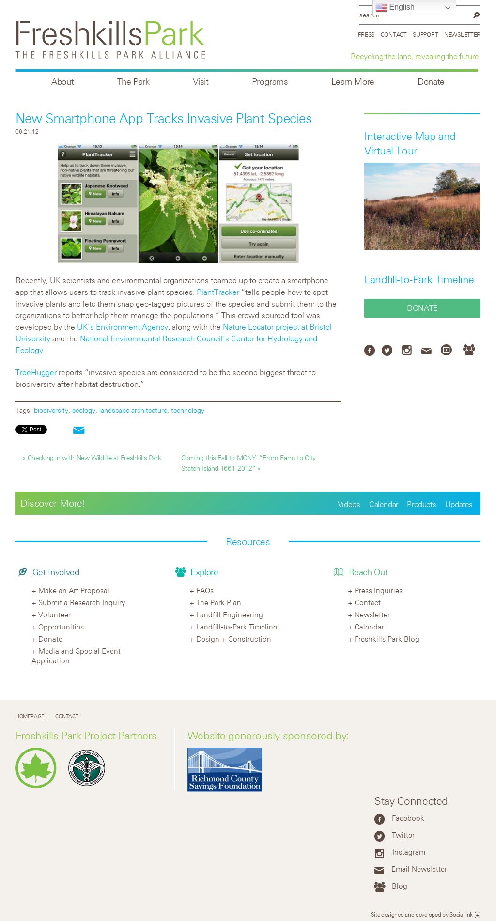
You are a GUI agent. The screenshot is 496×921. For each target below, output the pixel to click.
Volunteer (54, 614)
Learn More (352, 82)
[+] (477, 914)
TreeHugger (36, 372)
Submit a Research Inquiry (81, 602)
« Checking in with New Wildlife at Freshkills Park (91, 457)
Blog (399, 885)
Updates (459, 504)
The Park (133, 82)
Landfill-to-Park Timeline (419, 279)
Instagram (408, 851)
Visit (201, 82)
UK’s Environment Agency (122, 327)
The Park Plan (218, 602)
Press (366, 34)
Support (425, 34)
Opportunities (61, 626)
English (395, 8)
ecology (83, 410)
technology (187, 410)
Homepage (30, 716)
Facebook (408, 818)
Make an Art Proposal (73, 590)
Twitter (403, 834)
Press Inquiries (379, 590)
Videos (349, 504)
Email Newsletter (419, 868)
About (62, 82)
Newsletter (462, 34)
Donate (431, 82)
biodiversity (51, 410)
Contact (394, 34)
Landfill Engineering (229, 614)
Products (421, 504)
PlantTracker (218, 292)
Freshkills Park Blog (387, 638)
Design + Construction (233, 638)
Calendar (383, 504)
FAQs (205, 590)
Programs (270, 82)
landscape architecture (133, 410)
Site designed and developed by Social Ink (422, 914)
